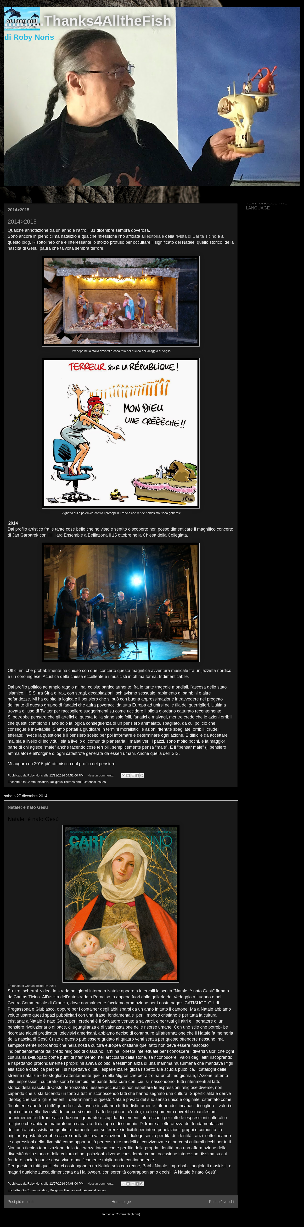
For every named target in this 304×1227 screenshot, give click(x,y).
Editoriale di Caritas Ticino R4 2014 (32, 986)
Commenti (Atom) (128, 1214)
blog (26, 242)
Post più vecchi (221, 1202)
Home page (121, 1202)
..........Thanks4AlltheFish (87, 21)
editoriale (155, 236)
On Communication (35, 782)
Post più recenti (20, 1202)
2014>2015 (18, 210)
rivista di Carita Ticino (195, 236)
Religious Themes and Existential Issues (78, 782)
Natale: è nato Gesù (28, 807)
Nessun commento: (101, 775)
